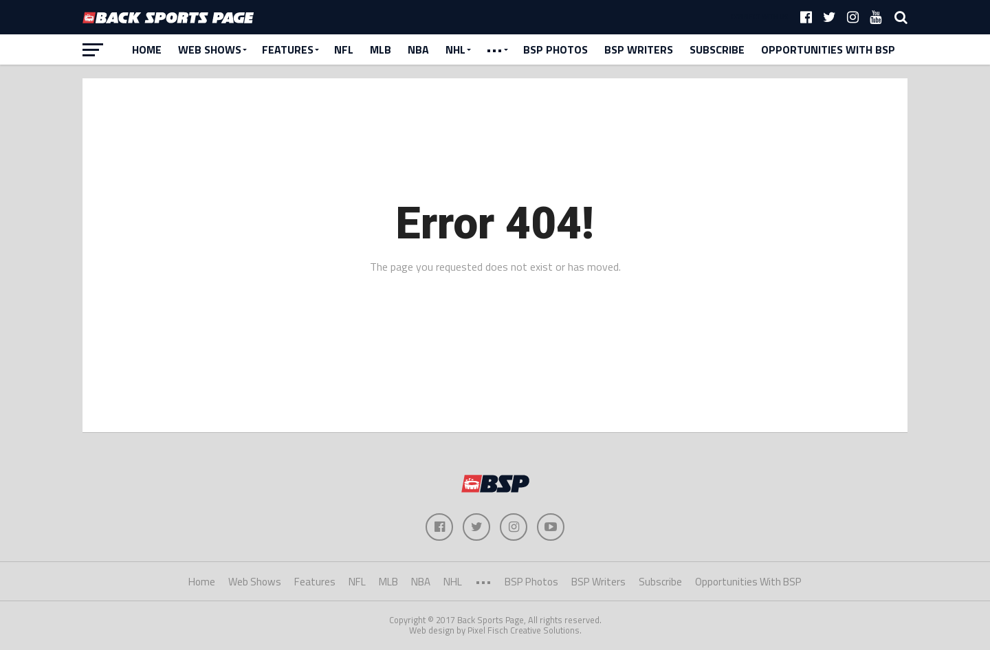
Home (147, 49)
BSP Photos (555, 49)
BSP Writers (638, 49)
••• (494, 49)
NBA (418, 49)
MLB (380, 49)
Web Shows (209, 49)
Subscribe (717, 49)
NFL (343, 49)
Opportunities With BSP (828, 49)
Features (288, 49)
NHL (455, 49)
